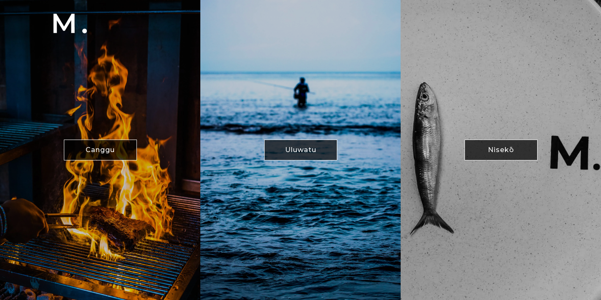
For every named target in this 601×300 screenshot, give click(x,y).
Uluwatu (300, 150)
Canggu (100, 150)
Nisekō (501, 150)
